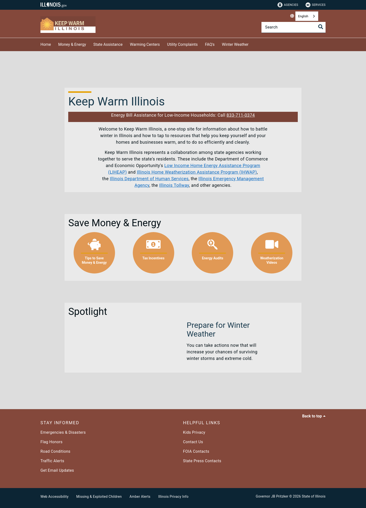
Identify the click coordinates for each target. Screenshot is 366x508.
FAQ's (209, 44)
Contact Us (193, 442)
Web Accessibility (54, 497)
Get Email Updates (57, 470)
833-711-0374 (241, 115)
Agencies (288, 4)
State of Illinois (314, 496)
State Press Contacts (202, 461)
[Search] (293, 27)
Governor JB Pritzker (272, 496)
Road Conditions (55, 451)
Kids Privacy (194, 432)
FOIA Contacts (196, 451)
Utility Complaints (182, 44)
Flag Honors (51, 442)
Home (45, 44)
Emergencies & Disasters (63, 432)
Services (316, 4)
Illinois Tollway (174, 185)
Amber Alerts (140, 497)
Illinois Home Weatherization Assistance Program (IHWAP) (197, 172)
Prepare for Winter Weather (218, 329)
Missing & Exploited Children (99, 497)
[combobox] (306, 16)
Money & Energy (72, 44)
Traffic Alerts (52, 461)
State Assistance (108, 44)
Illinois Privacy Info (173, 497)
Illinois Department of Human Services (149, 178)
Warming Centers (145, 44)
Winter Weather (235, 44)
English (303, 16)
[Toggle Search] (320, 26)
